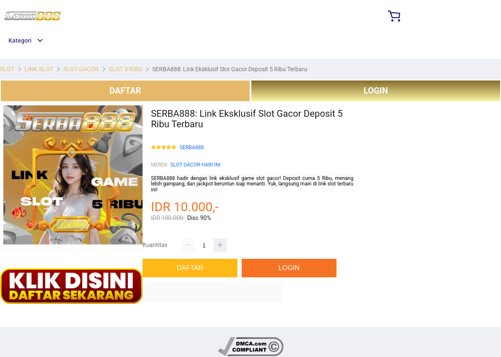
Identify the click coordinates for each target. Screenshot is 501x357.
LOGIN (376, 91)
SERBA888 (192, 147)
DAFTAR (125, 91)
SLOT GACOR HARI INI (195, 165)
